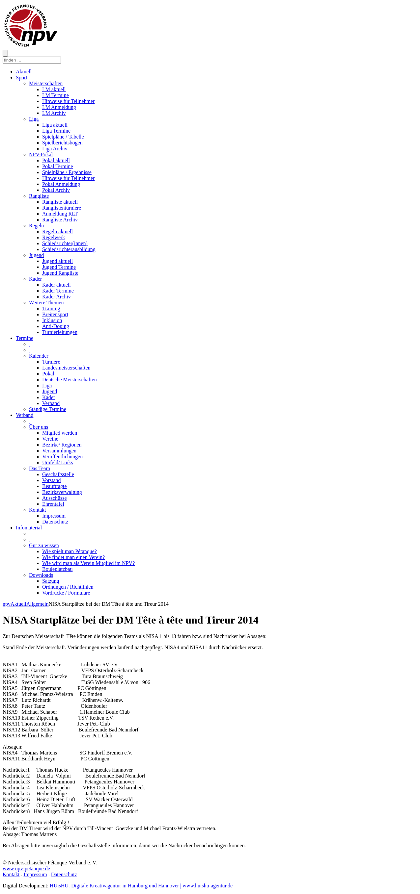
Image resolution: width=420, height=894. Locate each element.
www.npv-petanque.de (26, 868)
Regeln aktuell (57, 231)
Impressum (54, 516)
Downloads (41, 575)
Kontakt (37, 510)
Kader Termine (58, 291)
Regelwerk (53, 237)
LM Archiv (54, 113)
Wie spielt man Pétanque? (69, 551)
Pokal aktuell (56, 160)
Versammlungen (59, 450)
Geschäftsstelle (58, 474)
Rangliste (39, 196)
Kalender (38, 356)
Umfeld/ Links (57, 462)
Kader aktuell (56, 285)
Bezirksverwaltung (62, 492)
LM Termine (55, 95)
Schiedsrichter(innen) (65, 243)
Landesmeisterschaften (66, 367)
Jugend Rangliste (60, 273)
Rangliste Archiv (60, 219)
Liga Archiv (55, 148)
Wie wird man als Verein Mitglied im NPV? (88, 563)
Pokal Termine (57, 166)
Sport (21, 77)
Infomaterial (29, 527)
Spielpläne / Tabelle (63, 137)
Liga (34, 119)
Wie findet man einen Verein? (73, 557)
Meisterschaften (46, 83)
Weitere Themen (46, 302)
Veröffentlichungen (62, 456)
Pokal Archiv (56, 190)
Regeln (36, 225)
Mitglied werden (59, 433)
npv (7, 604)
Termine (24, 338)
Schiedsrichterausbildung (69, 249)
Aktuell (24, 71)
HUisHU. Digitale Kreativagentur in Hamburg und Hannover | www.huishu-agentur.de (141, 885)
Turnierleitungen (59, 332)
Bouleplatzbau (57, 569)
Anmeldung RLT (60, 214)
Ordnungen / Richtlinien (68, 587)
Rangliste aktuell (60, 202)
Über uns (38, 427)
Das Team (39, 468)
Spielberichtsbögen (62, 142)
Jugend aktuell (57, 261)
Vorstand (51, 480)
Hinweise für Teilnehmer (68, 101)
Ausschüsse (54, 498)
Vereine (50, 439)
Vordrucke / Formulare (66, 593)
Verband (51, 403)
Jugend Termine (59, 267)
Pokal (48, 373)
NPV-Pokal (41, 154)
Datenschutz (55, 521)
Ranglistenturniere (61, 208)
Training (51, 308)
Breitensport (55, 314)
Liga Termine (56, 131)
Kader (35, 279)
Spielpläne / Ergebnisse (67, 172)
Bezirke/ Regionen (62, 444)
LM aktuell (54, 89)
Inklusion (52, 320)
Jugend (36, 255)
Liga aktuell (55, 125)
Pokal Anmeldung (61, 184)
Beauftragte (54, 486)
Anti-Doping (55, 326)
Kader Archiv (56, 296)
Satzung (50, 581)
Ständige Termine (47, 409)
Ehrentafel (53, 504)
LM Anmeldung (59, 107)
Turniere (51, 362)
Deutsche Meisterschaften (69, 379)
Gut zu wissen (44, 545)
